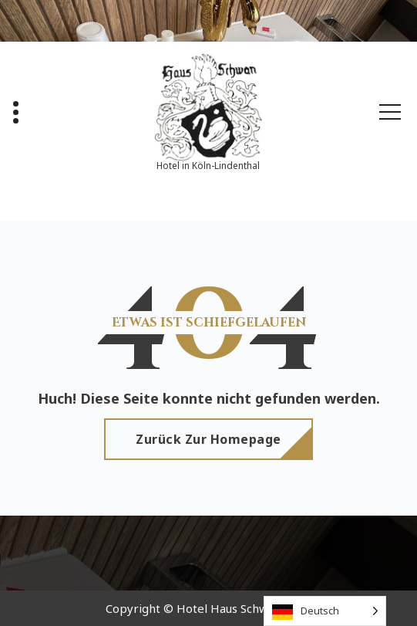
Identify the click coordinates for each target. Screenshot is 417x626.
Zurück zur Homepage (208, 439)
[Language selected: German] (325, 611)
